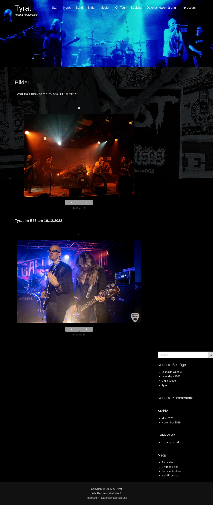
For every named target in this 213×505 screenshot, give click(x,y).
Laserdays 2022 (171, 376)
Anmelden (168, 462)
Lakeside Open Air (172, 371)
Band (79, 7)
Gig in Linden (169, 380)
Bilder (91, 7)
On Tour (120, 7)
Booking (136, 7)
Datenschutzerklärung (161, 7)
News (67, 7)
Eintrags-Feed (170, 466)
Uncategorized (170, 442)
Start (55, 7)
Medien (105, 7)
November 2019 (171, 422)
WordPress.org (170, 475)
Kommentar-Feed (172, 471)
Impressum (188, 7)
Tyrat (23, 8)
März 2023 (168, 418)
